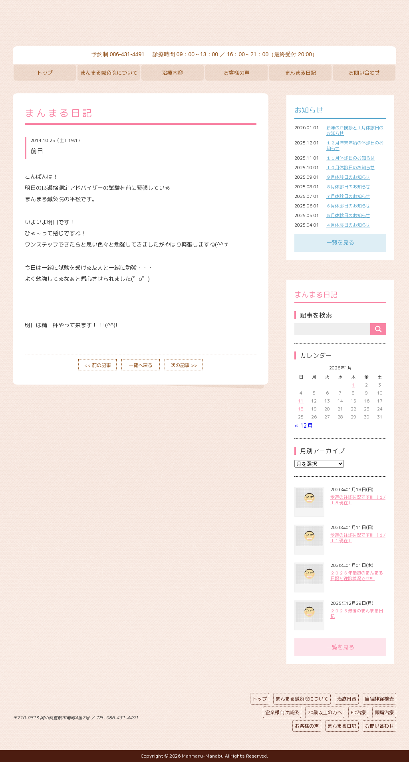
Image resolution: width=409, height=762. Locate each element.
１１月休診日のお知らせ (350, 158)
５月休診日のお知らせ (348, 215)
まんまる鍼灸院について (108, 72)
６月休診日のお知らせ (348, 206)
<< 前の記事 (97, 365)
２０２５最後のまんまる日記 (356, 614)
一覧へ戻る (141, 365)
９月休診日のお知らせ (348, 177)
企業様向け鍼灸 (282, 712)
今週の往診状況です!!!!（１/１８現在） (357, 500)
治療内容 (172, 72)
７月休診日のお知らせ (348, 196)
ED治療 (358, 712)
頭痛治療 (384, 712)
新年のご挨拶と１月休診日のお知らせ (354, 130)
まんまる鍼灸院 (204, 24)
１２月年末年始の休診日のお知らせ (354, 146)
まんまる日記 (300, 72)
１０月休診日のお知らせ (350, 167)
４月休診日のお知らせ (348, 225)
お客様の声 (237, 72)
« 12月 (303, 425)
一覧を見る (340, 242)
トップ (45, 72)
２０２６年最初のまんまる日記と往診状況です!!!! (356, 576)
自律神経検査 (379, 698)
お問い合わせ (364, 72)
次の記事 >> (184, 365)
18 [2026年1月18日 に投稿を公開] (301, 409)
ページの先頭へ (198, 716)
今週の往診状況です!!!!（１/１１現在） (357, 538)
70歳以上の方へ (325, 712)
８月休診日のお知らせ (348, 187)
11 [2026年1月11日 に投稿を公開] (301, 401)
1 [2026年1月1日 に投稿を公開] (353, 385)
